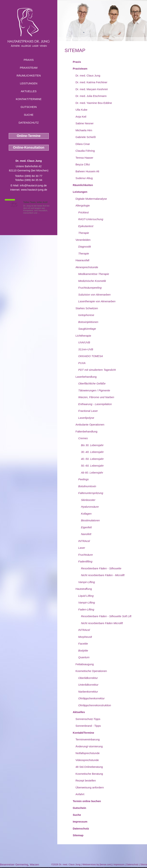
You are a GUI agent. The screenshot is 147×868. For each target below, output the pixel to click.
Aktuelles (29, 91)
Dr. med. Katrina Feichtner (91, 82)
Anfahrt (80, 794)
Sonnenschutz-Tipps (88, 719)
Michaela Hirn (84, 130)
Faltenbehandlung (86, 431)
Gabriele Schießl (86, 137)
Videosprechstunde (87, 760)
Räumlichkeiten (29, 75)
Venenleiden (83, 239)
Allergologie (83, 205)
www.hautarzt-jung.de (34, 189)
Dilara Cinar (83, 143)
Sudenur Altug (84, 178)
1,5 (13, 204)
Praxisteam (28, 67)
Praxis (29, 59)
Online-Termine (29, 136)
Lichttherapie (83, 335)
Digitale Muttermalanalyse (91, 198)
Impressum (119, 864)
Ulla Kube (81, 109)
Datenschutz (29, 122)
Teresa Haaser (84, 157)
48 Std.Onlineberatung (89, 766)
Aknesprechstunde (87, 267)
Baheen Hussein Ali (87, 171)
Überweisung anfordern (90, 787)
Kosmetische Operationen (91, 670)
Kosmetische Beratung (89, 773)
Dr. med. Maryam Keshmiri (92, 89)
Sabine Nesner (85, 123)
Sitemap (77, 39)
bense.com (105, 864)
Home (67, 39)
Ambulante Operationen (90, 424)
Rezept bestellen (86, 780)
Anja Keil (81, 116)
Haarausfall (82, 260)
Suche (28, 114)
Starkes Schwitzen (87, 308)
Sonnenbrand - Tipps (88, 725)
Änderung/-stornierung (89, 746)
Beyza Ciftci (83, 164)
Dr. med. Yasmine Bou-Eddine (94, 102)
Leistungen (28, 83)
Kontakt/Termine (28, 99)
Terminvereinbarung (88, 739)
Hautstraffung (84, 588)
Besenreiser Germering (14, 864)
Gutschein (29, 106)
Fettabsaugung (85, 664)
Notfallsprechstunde (88, 753)
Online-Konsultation (28, 147)
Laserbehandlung (86, 376)
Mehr (42, 213)
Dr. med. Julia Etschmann (91, 95)
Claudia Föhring (85, 150)
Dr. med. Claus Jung (88, 75)
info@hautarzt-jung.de (33, 185)
